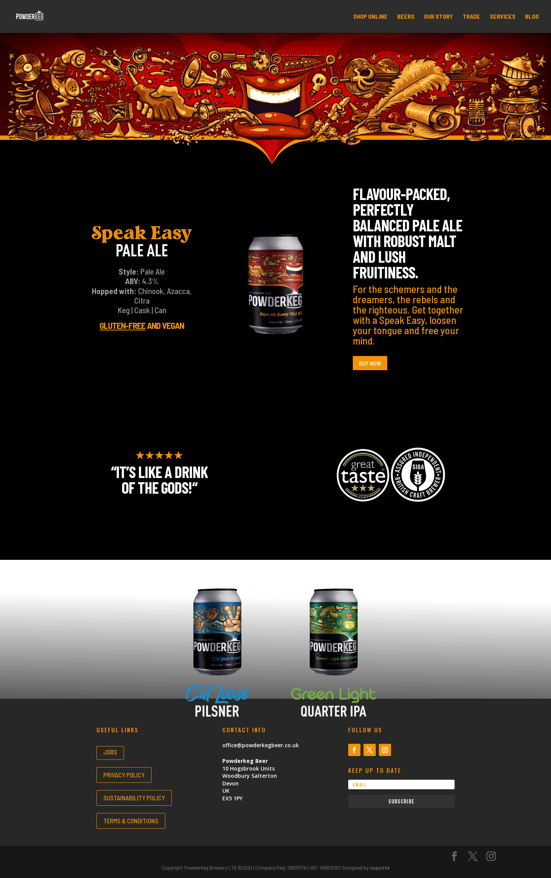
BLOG (532, 17)
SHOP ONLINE (370, 17)
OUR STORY (438, 17)
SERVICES (502, 17)
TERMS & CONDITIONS (130, 820)
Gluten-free (122, 325)
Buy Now (370, 363)
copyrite (380, 867)
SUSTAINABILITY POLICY (134, 798)
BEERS (405, 17)
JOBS (110, 752)
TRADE (471, 17)
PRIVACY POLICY (124, 775)
